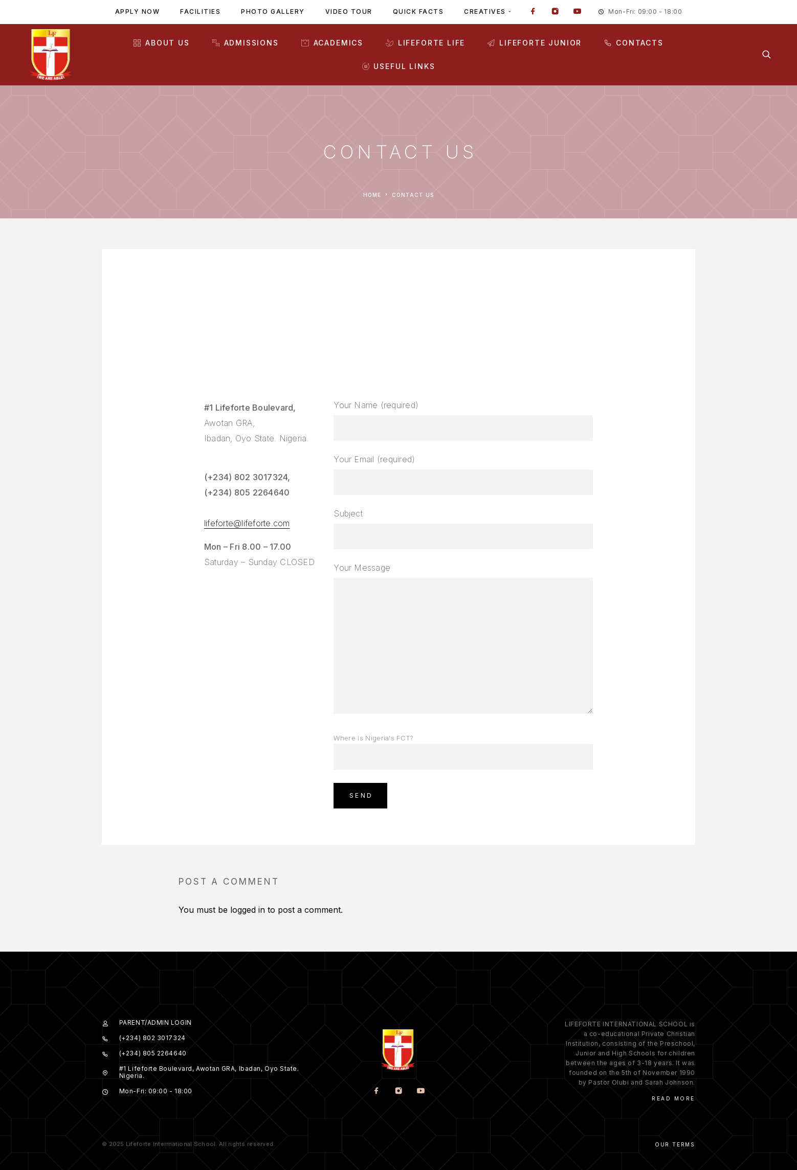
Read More (673, 1098)
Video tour (348, 11)
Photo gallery (273, 11)
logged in (247, 910)
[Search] (766, 54)
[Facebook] (533, 12)
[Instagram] (555, 12)
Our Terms (675, 1144)
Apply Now (137, 11)
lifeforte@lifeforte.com (247, 523)
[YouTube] (577, 12)
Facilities (200, 11)
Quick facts (418, 11)
